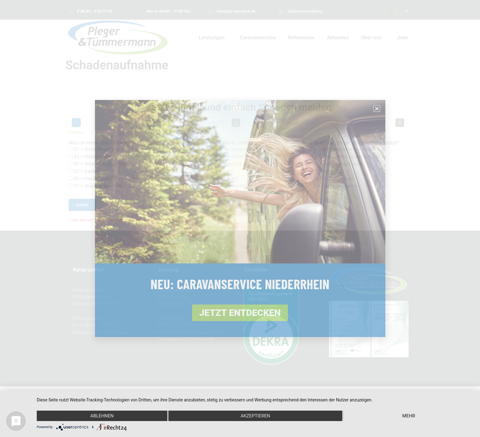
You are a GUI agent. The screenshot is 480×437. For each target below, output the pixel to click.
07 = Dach (84, 171)
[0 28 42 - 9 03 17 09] (71, 11)
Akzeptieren (255, 416)
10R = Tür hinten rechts (333, 186)
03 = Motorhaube (92, 156)
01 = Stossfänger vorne (99, 149)
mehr (408, 416)
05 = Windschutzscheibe (100, 164)
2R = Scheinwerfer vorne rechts (342, 149)
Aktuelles (338, 37)
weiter (82, 204)
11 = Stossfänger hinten (99, 186)
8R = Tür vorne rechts (331, 179)
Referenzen (301, 37)
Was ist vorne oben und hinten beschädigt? (115, 142)
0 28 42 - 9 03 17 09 (94, 11)
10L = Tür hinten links (214, 179)
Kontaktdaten (400, 132)
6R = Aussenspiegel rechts (337, 164)
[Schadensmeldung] (281, 11)
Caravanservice (258, 37)
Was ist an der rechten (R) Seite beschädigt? (351, 142)
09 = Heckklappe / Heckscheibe (108, 179)
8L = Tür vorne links (212, 171)
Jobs (402, 37)
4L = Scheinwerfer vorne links (223, 156)
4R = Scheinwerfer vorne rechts (342, 156)
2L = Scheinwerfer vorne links (223, 149)
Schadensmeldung (305, 11)
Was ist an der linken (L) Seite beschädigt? (232, 142)
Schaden (76, 132)
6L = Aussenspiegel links (217, 164)
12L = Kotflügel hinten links (220, 186)
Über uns (373, 37)
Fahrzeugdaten (235, 132)
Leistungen (213, 37)
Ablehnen (102, 416)
